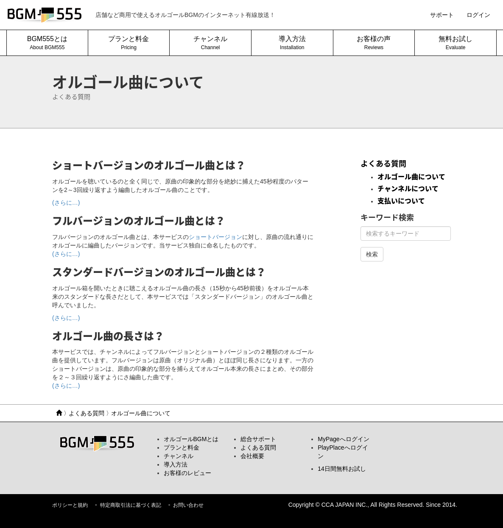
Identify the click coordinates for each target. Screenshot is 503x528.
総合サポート (258, 439)
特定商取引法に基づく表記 (130, 505)
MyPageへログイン (343, 439)
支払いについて (401, 200)
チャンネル (178, 456)
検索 (372, 254)
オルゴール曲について (411, 176)
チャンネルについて (408, 188)
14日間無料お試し (342, 468)
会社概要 (252, 456)
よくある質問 (383, 163)
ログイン (478, 14)
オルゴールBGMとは (191, 439)
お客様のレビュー (187, 473)
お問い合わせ (188, 505)
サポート (442, 14)
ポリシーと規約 (70, 505)
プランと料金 (181, 447)
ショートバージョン (215, 236)
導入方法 (175, 464)
